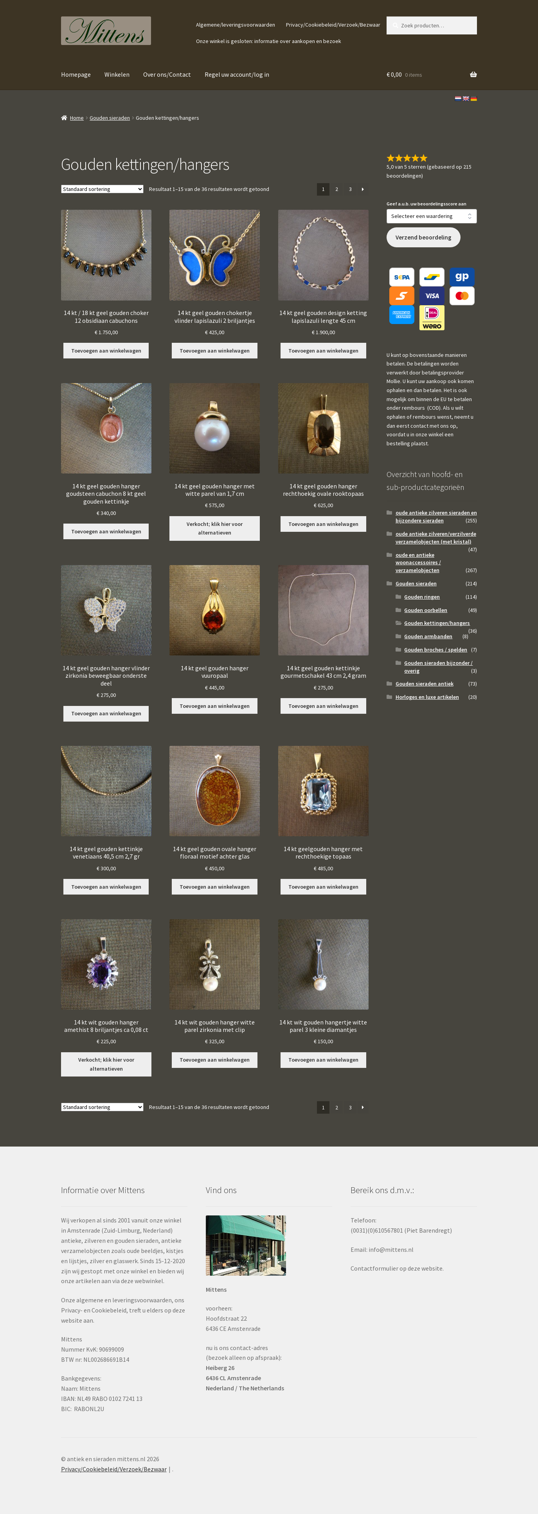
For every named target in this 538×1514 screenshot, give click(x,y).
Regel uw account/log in (237, 74)
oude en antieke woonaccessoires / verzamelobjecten (418, 562)
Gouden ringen (422, 596)
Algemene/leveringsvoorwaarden (235, 24)
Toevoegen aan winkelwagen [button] (106, 350)
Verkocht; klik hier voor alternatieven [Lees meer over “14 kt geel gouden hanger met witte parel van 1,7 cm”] (215, 528)
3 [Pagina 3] (350, 189)
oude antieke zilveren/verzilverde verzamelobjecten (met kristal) (436, 537)
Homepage (76, 74)
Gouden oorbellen (425, 610)
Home (77, 117)
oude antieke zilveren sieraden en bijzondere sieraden (436, 516)
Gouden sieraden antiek (424, 683)
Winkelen (117, 74)
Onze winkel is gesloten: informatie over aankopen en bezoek (268, 41)
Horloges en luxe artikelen (427, 696)
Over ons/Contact (167, 74)
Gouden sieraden (110, 117)
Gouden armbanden (428, 636)
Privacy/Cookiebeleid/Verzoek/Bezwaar (333, 24)
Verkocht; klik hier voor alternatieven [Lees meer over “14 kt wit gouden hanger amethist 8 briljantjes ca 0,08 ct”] (106, 1064)
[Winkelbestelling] (102, 189)
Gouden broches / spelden (435, 649)
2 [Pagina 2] (336, 189)
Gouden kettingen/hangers (437, 622)
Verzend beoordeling (424, 237)
